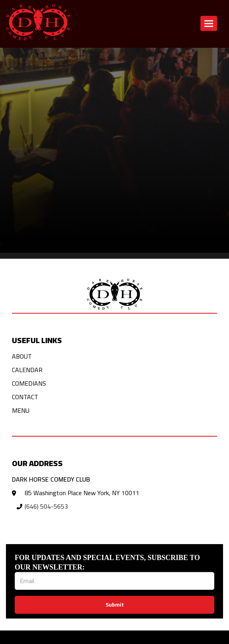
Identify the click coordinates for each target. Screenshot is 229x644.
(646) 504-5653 (46, 506)
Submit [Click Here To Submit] (115, 604)
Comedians (29, 383)
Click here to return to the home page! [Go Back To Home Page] (51, 57)
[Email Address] (114, 581)
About (22, 356)
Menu (20, 410)
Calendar (27, 370)
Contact (25, 397)
